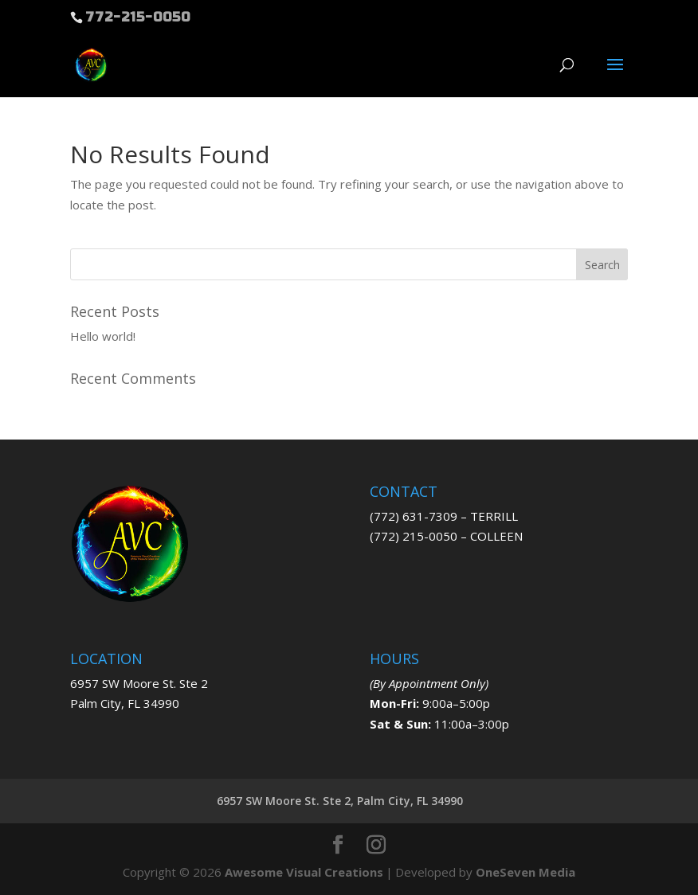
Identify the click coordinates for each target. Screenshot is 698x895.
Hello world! (102, 336)
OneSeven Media (525, 872)
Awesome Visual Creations (304, 872)
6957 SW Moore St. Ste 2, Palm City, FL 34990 (340, 800)
